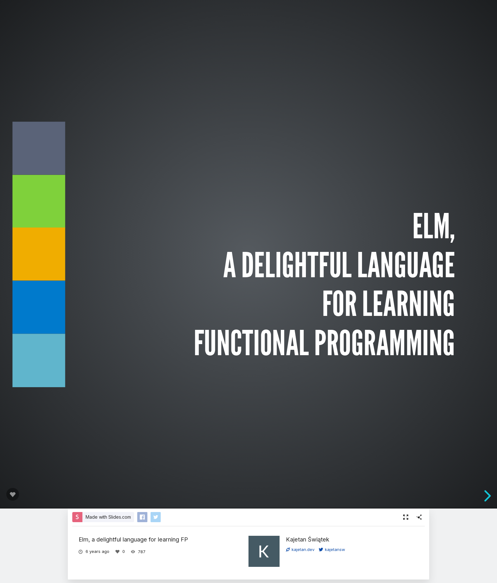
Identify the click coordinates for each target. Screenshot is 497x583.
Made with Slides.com (108, 517)
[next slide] (489, 496)
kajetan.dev (300, 549)
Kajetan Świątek (307, 539)
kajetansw (332, 549)
